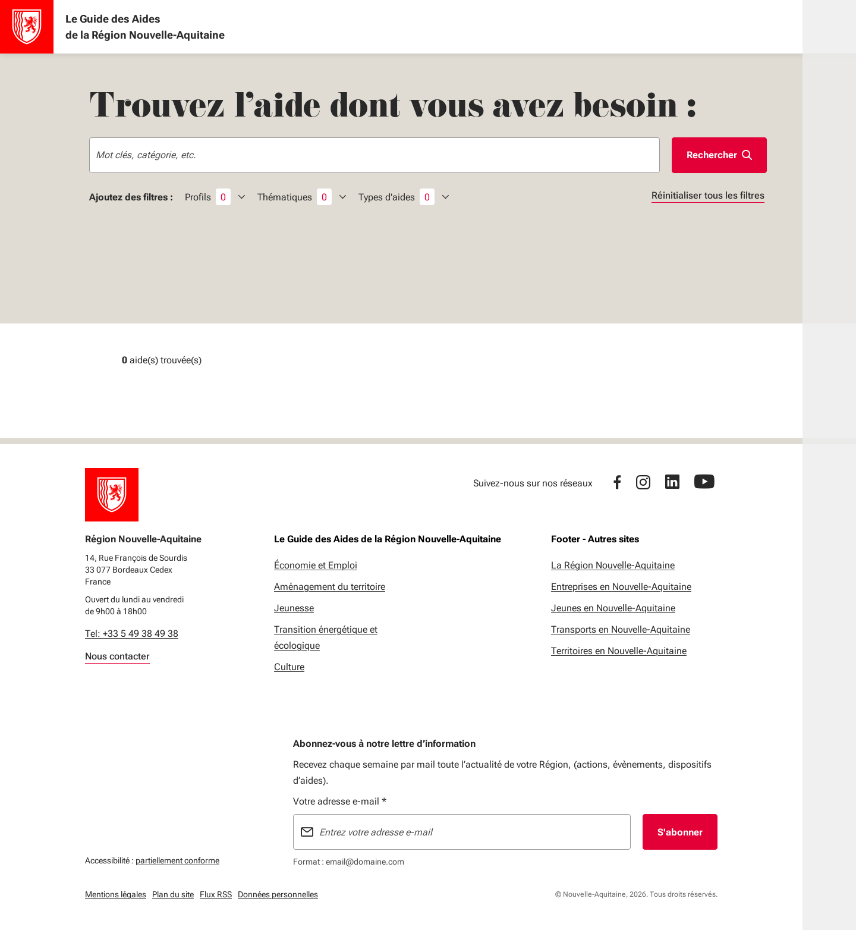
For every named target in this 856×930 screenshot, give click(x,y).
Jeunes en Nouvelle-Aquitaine (613, 608)
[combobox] (374, 155)
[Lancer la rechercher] (719, 155)
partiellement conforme (177, 859)
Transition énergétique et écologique (325, 637)
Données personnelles (278, 894)
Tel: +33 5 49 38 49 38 (131, 633)
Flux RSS (216, 894)
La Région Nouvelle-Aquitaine (613, 565)
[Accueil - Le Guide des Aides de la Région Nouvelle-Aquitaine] (27, 27)
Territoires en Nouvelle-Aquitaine (619, 650)
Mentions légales (115, 894)
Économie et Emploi (315, 565)
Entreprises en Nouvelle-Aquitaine (621, 586)
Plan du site (173, 894)
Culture (289, 667)
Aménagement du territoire (329, 586)
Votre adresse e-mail (339, 801)
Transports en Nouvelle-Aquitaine (620, 629)
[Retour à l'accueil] (112, 494)
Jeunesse (294, 608)
